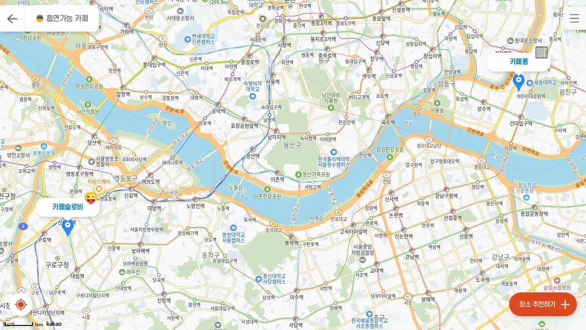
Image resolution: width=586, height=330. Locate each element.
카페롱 (519, 62)
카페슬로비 (67, 207)
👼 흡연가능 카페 (61, 19)
